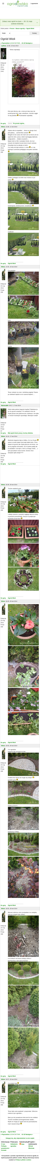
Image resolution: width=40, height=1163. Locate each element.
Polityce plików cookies (23, 1160)
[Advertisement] (20, 13)
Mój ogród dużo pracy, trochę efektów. (20, 433)
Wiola (3, 127)
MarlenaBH (4, 405)
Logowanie (34, 3)
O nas (3, 1144)
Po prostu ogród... (19, 123)
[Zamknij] (37, 22)
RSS (21, 1144)
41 (22, 43)
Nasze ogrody (20, 28)
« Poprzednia (5, 43)
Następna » (29, 43)
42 (24, 43)
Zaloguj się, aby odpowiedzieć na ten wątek (20, 1138)
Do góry (3, 123)
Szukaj (34, 33)
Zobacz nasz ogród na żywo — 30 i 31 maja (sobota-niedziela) (17, 23)
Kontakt (3, 1150)
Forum (12, 28)
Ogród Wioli (30, 28)
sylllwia (3, 46)
